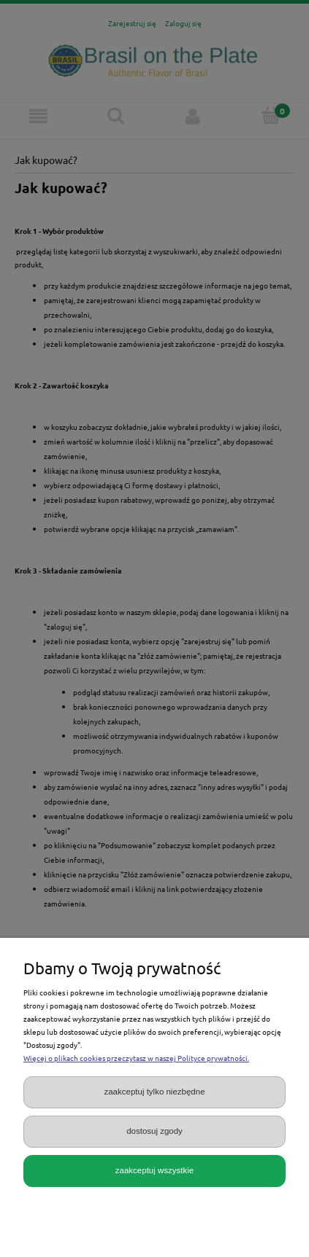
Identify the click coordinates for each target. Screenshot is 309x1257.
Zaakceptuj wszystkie (154, 1170)
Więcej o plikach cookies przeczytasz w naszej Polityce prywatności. (136, 1057)
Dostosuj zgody (154, 1131)
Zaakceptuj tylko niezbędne (154, 1091)
